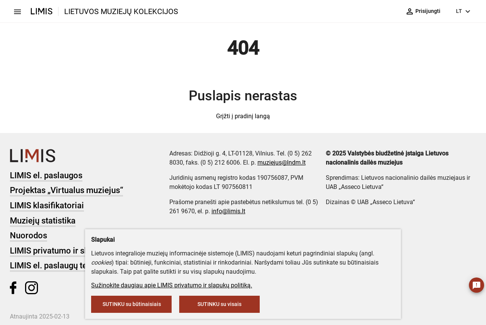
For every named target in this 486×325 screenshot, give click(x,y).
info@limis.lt (228, 211)
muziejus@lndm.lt (281, 162)
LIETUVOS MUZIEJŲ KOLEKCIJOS (121, 11)
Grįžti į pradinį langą (243, 116)
